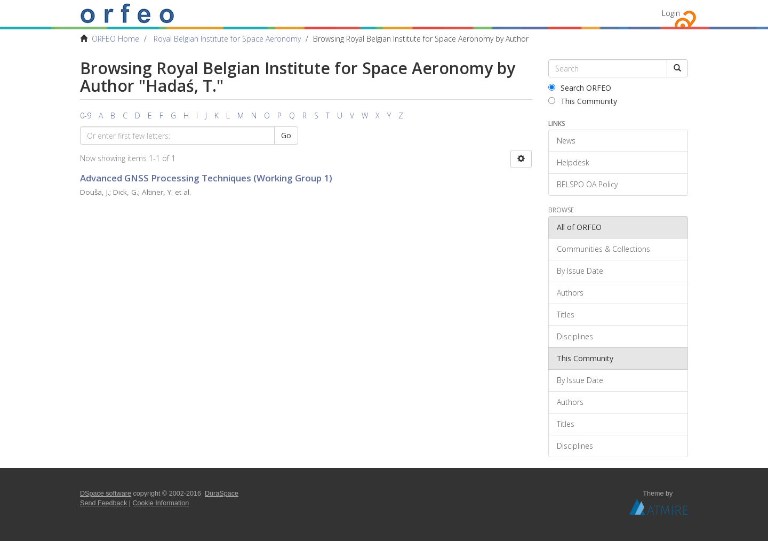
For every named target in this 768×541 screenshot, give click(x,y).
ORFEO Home (115, 39)
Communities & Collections (603, 249)
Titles (565, 314)
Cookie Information (161, 503)
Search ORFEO (579, 88)
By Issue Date (580, 271)
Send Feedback (103, 503)
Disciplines (575, 336)
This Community (582, 101)
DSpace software (105, 493)
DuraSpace (221, 493)
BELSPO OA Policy (587, 184)
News (566, 141)
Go (286, 135)
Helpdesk (573, 162)
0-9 (85, 115)
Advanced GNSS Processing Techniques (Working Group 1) (206, 178)
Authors (570, 293)
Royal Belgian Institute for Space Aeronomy (227, 39)
